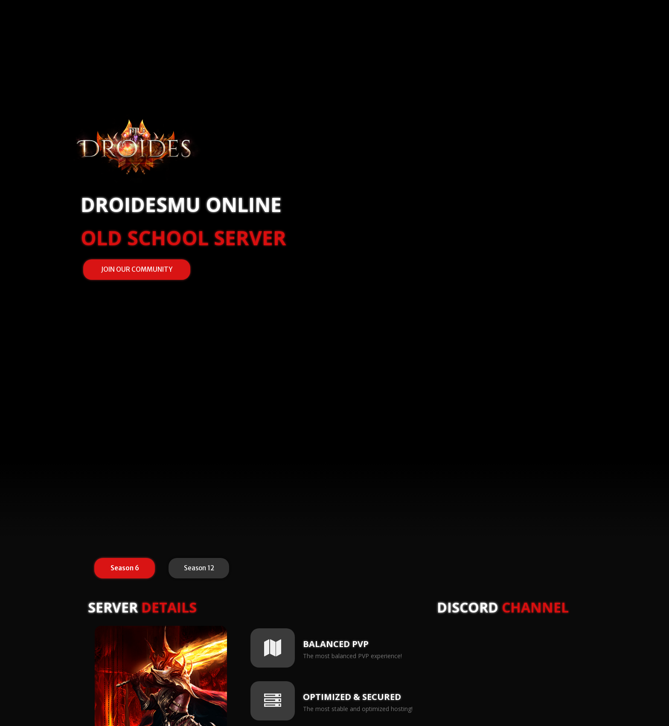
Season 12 (202, 569)
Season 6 (126, 569)
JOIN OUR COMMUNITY (136, 269)
